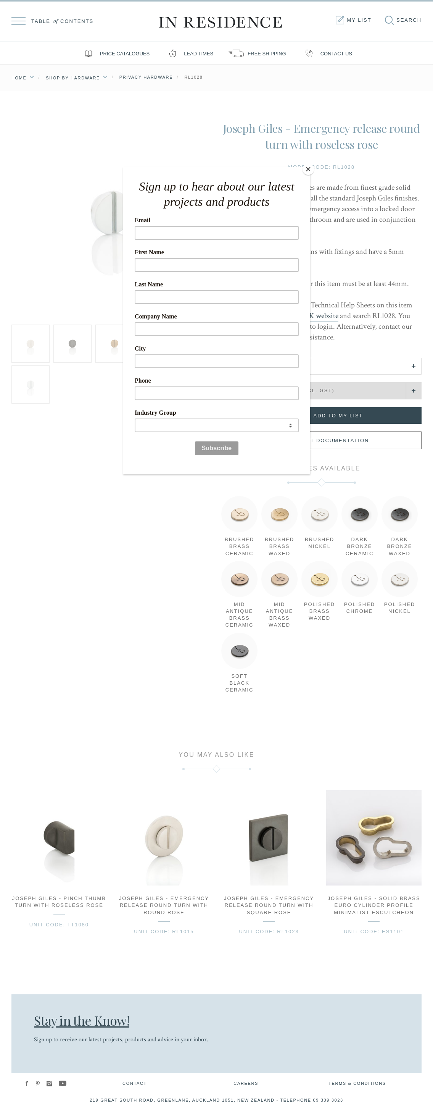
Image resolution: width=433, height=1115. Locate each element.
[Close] (308, 169)
